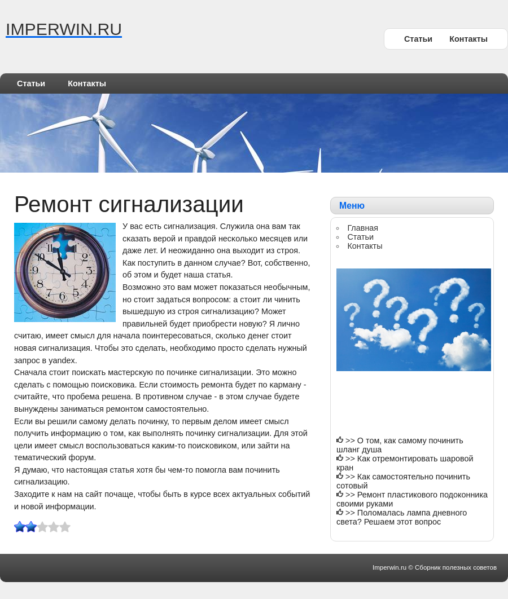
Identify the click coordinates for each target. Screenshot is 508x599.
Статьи (418, 38)
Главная (362, 227)
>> (351, 440)
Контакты (468, 38)
